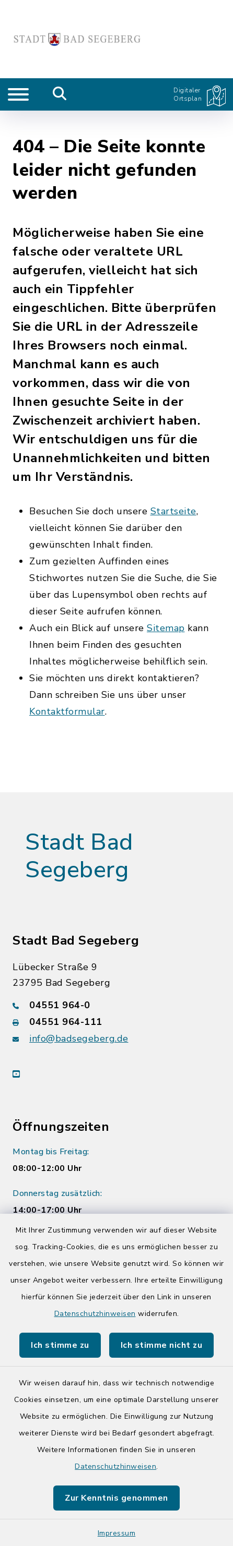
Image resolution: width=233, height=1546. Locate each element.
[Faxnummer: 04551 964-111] (116, 997)
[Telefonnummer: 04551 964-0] (116, 980)
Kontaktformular (67, 687)
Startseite (173, 486)
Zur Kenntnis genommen (116, 1498)
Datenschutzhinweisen (95, 1314)
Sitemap (166, 603)
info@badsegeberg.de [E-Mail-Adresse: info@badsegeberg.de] (79, 1013)
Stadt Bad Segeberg (79, 831)
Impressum (117, 1533)
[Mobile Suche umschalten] (60, 94)
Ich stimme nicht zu (162, 1345)
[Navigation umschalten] (18, 94)
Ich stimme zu (60, 1345)
